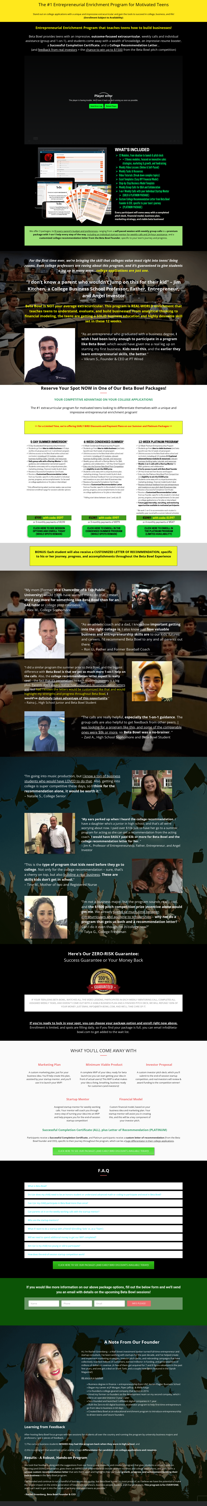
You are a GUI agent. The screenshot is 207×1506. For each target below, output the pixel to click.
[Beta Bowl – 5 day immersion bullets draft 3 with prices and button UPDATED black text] (48, 440)
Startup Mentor (77, 1099)
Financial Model (131, 1099)
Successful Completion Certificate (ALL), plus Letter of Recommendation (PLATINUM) (104, 1130)
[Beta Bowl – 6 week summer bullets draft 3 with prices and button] (103, 440)
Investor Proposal (159, 1064)
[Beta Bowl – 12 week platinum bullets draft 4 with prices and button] (158, 440)
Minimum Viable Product (104, 1064)
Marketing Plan (49, 1064)
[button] (103, 1186)
